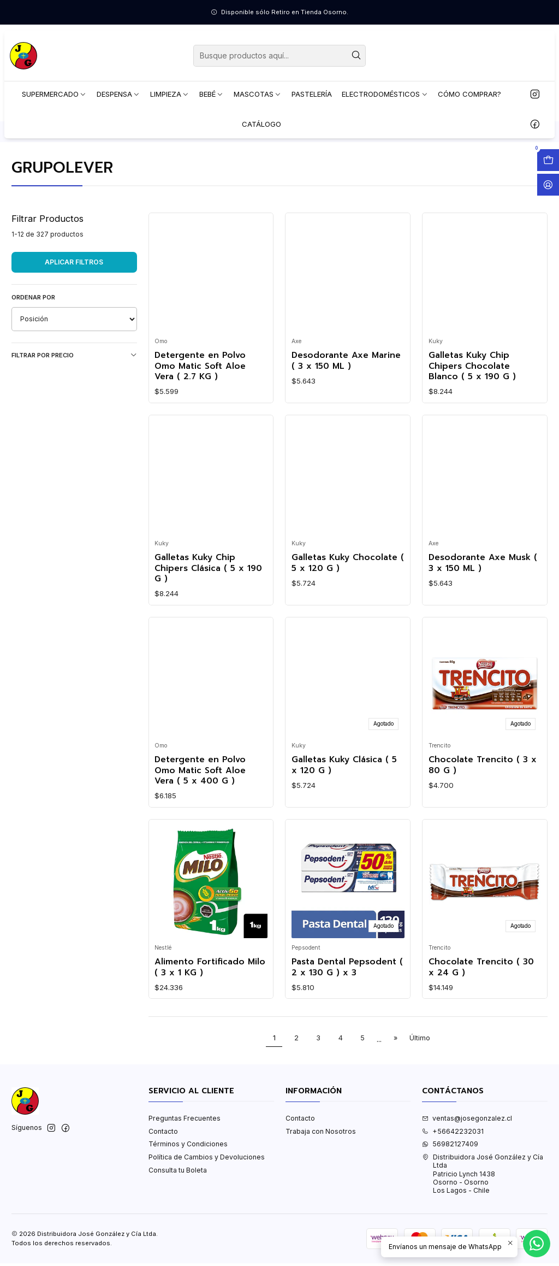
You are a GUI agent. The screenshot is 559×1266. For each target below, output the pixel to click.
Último (419, 1082)
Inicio (19, 176)
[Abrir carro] (548, 160)
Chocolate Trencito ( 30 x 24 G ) (481, 1011)
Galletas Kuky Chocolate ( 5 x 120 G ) (348, 607)
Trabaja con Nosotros (321, 1175)
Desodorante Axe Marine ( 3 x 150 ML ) (346, 405)
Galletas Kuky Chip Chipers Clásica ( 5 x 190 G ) (208, 612)
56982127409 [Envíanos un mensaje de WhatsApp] (450, 1188)
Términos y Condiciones (188, 1188)
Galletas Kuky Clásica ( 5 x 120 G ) (344, 809)
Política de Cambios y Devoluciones (206, 1201)
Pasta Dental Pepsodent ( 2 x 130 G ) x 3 (347, 1011)
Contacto (163, 1175)
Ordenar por (33, 341)
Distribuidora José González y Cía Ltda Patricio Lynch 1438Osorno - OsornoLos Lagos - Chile (482, 1218)
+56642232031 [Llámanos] (453, 1175)
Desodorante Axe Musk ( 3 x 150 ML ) (483, 607)
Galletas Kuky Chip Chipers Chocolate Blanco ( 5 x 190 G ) (472, 410)
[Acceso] (548, 185)
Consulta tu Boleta (177, 1214)
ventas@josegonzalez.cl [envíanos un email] (467, 1162)
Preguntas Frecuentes (184, 1162)
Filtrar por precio (74, 399)
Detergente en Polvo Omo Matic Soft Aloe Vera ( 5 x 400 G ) (200, 814)
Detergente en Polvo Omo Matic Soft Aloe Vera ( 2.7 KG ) (200, 410)
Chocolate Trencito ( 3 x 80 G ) (483, 809)
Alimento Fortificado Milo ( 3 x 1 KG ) (209, 1011)
